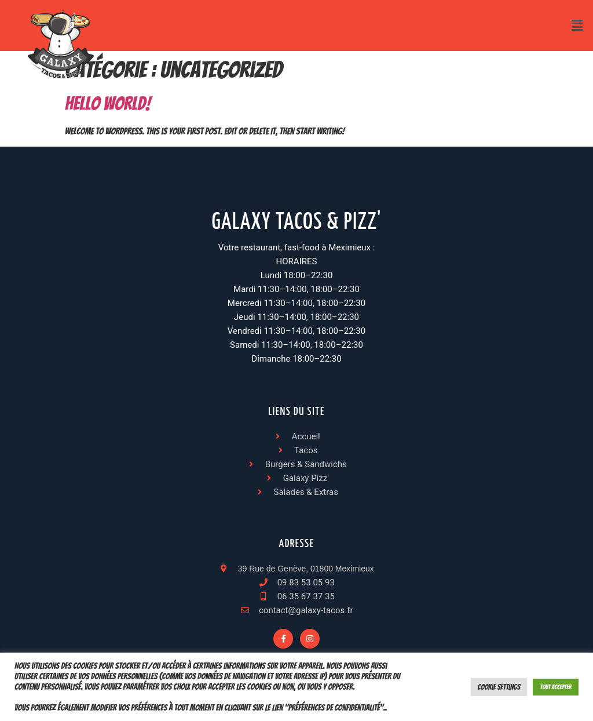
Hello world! (108, 104)
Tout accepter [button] (556, 686)
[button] (577, 25)
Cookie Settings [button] (499, 687)
